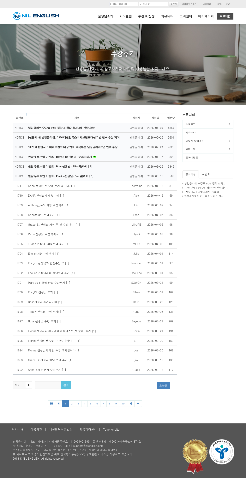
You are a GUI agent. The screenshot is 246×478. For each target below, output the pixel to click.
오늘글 (163, 385)
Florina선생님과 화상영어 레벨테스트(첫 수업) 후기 (60, 331)
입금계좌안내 (88, 429)
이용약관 (36, 429)
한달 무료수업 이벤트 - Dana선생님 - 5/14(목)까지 (58, 166)
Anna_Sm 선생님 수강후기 (45, 370)
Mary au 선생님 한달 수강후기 (47, 282)
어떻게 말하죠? (194, 141)
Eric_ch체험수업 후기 (41, 253)
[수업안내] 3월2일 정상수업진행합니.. (206, 187)
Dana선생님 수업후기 (42, 215)
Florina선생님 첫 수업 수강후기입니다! (52, 341)
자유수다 (191, 132)
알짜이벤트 (192, 157)
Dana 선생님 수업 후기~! (44, 234)
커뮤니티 (167, 16)
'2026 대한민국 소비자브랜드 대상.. (204, 196)
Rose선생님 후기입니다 (43, 302)
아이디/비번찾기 (189, 4)
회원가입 (207, 4)
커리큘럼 (125, 16)
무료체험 (225, 16)
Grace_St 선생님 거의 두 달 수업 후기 (52, 224)
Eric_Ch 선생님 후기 (41, 292)
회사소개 (17, 429)
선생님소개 (105, 16)
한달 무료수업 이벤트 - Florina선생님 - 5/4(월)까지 (58, 176)
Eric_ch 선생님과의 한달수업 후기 (49, 273)
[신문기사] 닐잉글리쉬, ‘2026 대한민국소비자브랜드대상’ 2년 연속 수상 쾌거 (74, 137)
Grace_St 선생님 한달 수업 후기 (48, 360)
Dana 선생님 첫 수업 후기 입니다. (49, 186)
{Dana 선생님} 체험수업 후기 (46, 244)
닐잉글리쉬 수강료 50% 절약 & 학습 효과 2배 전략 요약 (61, 127)
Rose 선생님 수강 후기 (42, 321)
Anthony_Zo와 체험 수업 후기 (46, 205)
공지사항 (191, 174)
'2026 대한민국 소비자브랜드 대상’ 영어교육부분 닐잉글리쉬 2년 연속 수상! (73, 147)
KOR (220, 4)
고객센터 (186, 16)
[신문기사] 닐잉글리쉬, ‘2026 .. (202, 192)
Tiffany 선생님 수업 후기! (44, 312)
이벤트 (206, 174)
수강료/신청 (146, 16)
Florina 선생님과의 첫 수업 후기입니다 (52, 350)
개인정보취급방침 (60, 429)
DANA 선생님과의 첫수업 (44, 195)
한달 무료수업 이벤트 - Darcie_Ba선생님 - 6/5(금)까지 (60, 156)
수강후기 (191, 124)
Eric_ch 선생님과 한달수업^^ (46, 263)
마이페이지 (206, 16)
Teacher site (111, 429)
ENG (228, 4)
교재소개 (191, 149)
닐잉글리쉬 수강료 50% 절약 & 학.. (204, 183)
